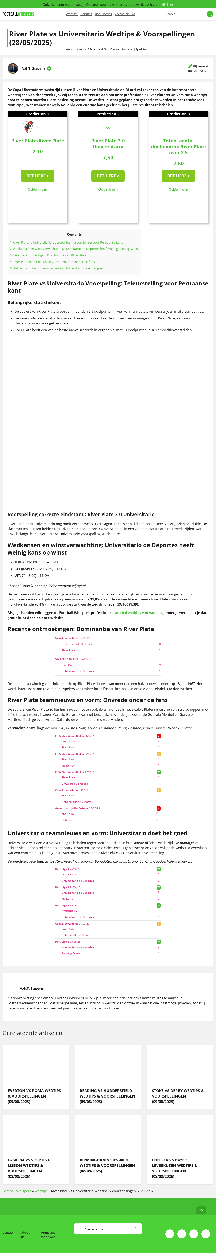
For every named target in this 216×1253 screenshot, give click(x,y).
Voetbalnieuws (125, 14)
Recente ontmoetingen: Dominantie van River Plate (48, 255)
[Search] (185, 14)
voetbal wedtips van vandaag (139, 612)
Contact (8, 1232)
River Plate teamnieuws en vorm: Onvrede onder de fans (52, 262)
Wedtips (72, 14)
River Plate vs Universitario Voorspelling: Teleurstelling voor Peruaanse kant (66, 242)
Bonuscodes (103, 14)
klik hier (167, 4)
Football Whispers (17, 1191)
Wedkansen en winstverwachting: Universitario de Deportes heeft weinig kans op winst (74, 249)
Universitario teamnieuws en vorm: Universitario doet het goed (57, 268)
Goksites (86, 14)
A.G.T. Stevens (33, 68)
